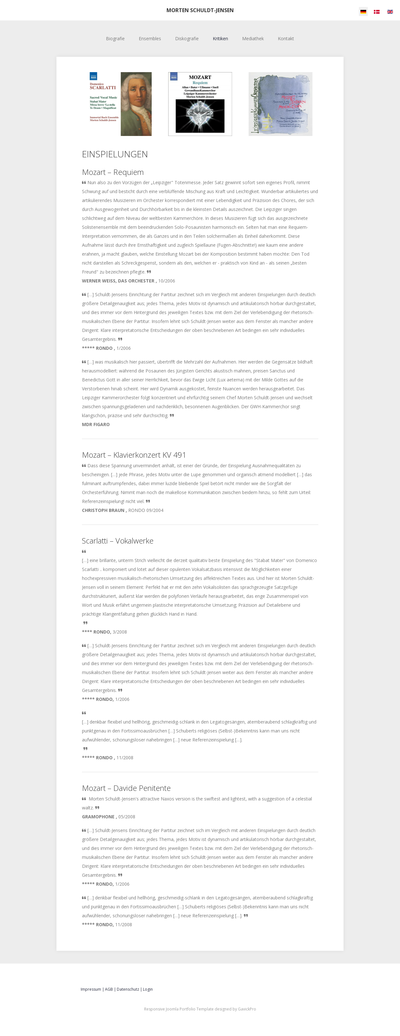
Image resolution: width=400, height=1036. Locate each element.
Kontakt (286, 38)
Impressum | (92, 989)
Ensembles (150, 38)
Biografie (115, 38)
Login (148, 989)
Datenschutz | (129, 989)
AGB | (110, 989)
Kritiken (220, 38)
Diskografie (187, 38)
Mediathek (253, 38)
